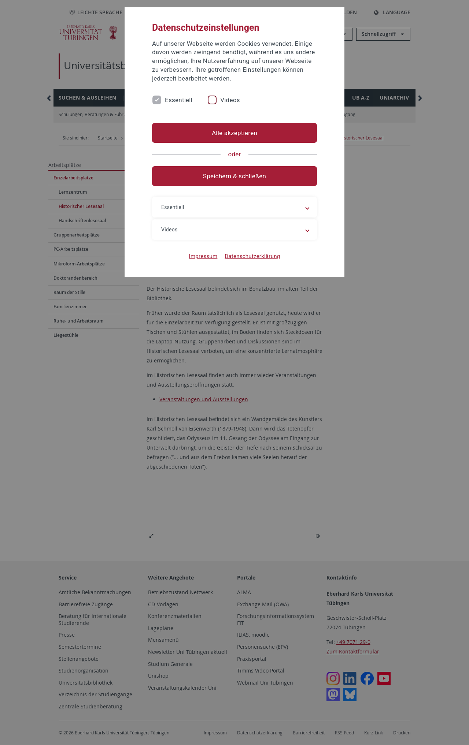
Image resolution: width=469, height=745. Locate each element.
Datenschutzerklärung (252, 256)
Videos (230, 100)
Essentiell (178, 100)
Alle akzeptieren (234, 133)
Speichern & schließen (234, 176)
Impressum (203, 256)
